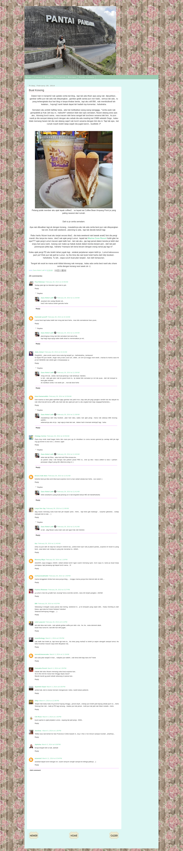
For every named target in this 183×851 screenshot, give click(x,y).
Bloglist (49, 77)
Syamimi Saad (40, 687)
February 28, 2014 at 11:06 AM (57, 508)
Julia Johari (39, 352)
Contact (38, 77)
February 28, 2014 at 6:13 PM (56, 622)
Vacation (61, 77)
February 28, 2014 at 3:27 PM (59, 590)
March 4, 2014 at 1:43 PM (52, 717)
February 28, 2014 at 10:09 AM (57, 282)
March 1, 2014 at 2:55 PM (55, 638)
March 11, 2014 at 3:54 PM (52, 758)
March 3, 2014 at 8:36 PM (56, 687)
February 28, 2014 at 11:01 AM (59, 476)
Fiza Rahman (40, 282)
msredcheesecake (42, 654)
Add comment (35, 770)
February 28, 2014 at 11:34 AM (68, 298)
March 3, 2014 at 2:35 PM (57, 668)
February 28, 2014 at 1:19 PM (56, 559)
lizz (36, 543)
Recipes (72, 77)
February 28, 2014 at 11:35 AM (68, 333)
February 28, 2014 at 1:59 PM (59, 576)
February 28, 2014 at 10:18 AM (59, 317)
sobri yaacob (40, 622)
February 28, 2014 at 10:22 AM (56, 352)
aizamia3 (38, 758)
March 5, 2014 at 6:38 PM (51, 744)
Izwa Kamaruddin (41, 396)
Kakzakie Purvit (41, 668)
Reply (37, 288)
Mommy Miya (40, 559)
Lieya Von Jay (40, 508)
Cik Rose (38, 717)
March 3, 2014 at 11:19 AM (59, 654)
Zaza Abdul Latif (47, 298)
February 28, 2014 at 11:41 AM (68, 491)
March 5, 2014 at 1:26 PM (51, 731)
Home (29, 77)
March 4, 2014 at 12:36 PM (49, 701)
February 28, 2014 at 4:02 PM (49, 603)
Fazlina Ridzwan (41, 590)
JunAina (38, 731)
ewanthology (40, 638)
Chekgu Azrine (40, 436)
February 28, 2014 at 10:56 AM (60, 396)
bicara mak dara (41, 476)
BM (36, 603)
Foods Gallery (86, 77)
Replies (40, 293)
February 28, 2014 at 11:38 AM (68, 414)
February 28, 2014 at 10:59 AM (58, 436)
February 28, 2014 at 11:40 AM (68, 454)
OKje (37, 701)
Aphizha (38, 744)
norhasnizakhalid (41, 576)
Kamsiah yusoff (41, 317)
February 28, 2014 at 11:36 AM (68, 372)
